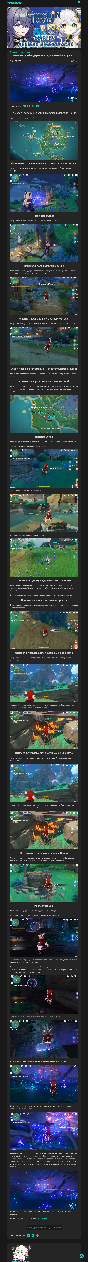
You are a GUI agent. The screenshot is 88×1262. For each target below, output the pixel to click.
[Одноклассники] (28, 106)
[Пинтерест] (33, 106)
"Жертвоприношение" (46, 1218)
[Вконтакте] (24, 106)
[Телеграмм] (37, 106)
